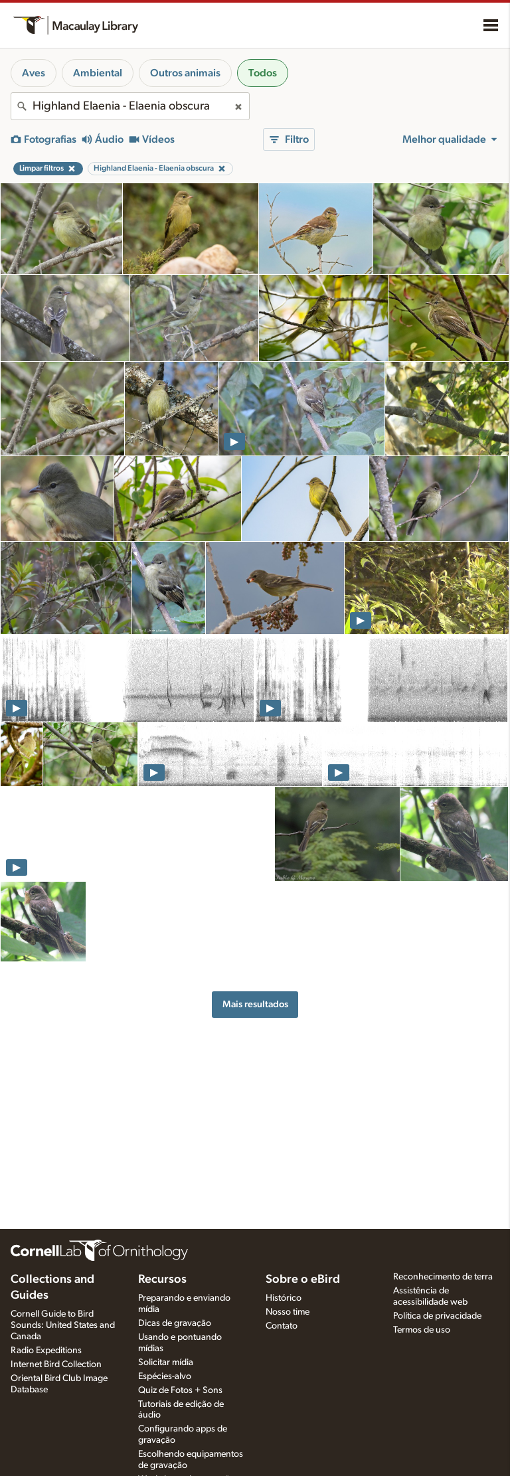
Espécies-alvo (164, 1376)
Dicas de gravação (174, 1323)
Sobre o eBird (303, 1279)
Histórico (283, 1298)
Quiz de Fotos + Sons (180, 1390)
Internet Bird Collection (56, 1364)
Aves (33, 73)
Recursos (162, 1279)
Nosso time (287, 1312)
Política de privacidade (437, 1316)
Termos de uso (421, 1330)
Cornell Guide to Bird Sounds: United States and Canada (63, 1325)
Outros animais (185, 73)
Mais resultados (255, 1004)
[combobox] (130, 106)
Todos (262, 73)
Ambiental (97, 73)
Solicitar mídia (165, 1362)
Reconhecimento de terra (443, 1276)
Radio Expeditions (46, 1350)
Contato (282, 1326)
